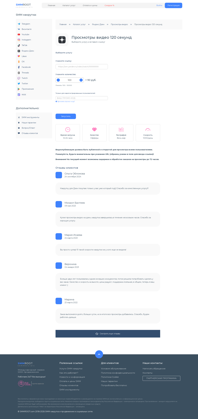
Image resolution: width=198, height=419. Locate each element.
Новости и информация (70, 376)
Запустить (65, 117)
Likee (22, 57)
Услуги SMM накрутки (69, 369)
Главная (50, 6)
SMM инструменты (28, 118)
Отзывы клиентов (28, 134)
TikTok (22, 46)
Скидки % (101, 6)
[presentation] (71, 109)
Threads (23, 73)
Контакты (147, 372)
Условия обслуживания (112, 369)
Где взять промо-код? (65, 102)
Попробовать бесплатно (113, 383)
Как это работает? (68, 372)
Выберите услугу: (64, 53)
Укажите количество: (66, 75)
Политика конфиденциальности (116, 372)
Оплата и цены (84, 6)
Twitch (23, 79)
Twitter (23, 84)
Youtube (23, 35)
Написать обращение (153, 369)
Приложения (26, 89)
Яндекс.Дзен (26, 51)
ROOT (24, 5)
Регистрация (174, 6)
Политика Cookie (109, 376)
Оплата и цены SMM (68, 379)
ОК (21, 62)
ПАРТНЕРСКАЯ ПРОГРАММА (161, 378)
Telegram (24, 24)
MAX (22, 95)
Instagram (24, 40)
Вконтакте (25, 30)
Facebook (24, 68)
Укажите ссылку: (64, 62)
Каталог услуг (65, 6)
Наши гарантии (27, 123)
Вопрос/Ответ (26, 128)
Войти (159, 6)
